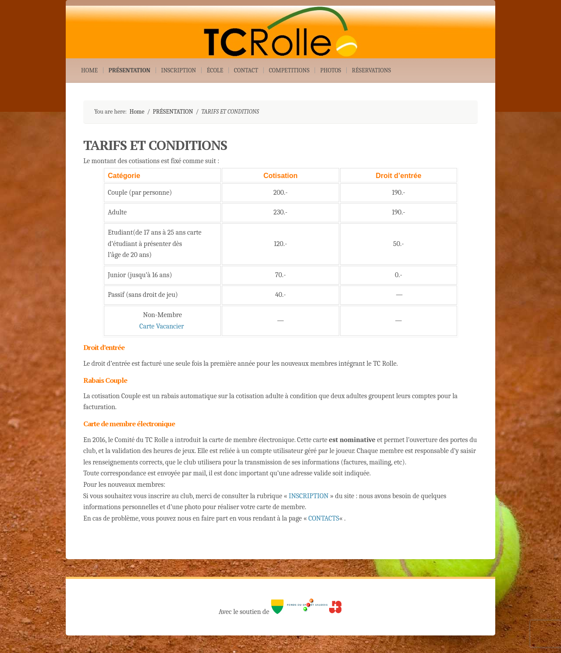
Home (136, 111)
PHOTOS (330, 70)
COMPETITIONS (289, 70)
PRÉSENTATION (130, 70)
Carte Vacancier (161, 326)
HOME (89, 70)
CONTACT (246, 70)
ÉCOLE (215, 70)
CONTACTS (324, 518)
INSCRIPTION (178, 70)
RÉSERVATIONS (371, 70)
